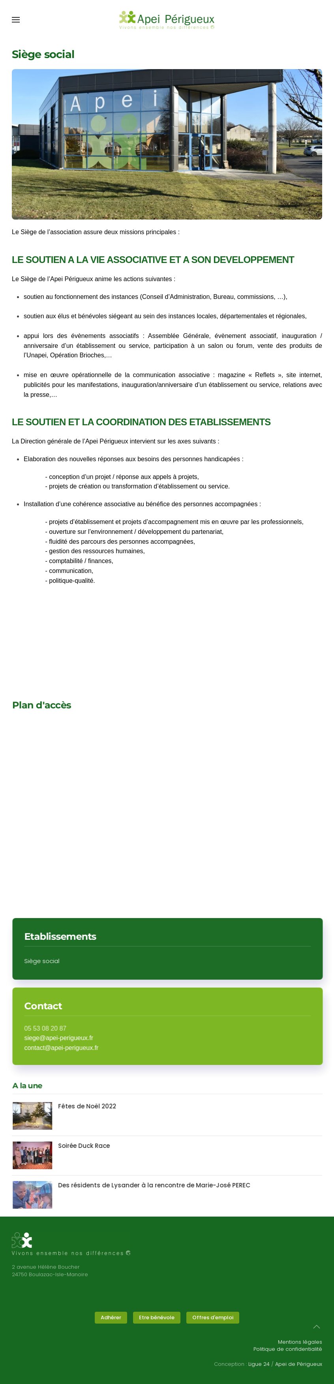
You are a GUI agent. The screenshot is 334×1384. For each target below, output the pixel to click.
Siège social (47, 961)
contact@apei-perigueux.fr (67, 1047)
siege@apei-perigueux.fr (64, 1038)
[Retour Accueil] (167, 20)
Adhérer (111, 1317)
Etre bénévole (157, 1317)
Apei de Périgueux (298, 1364)
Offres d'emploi (212, 1317)
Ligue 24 (259, 1364)
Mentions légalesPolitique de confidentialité (287, 1345)
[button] (16, 20)
